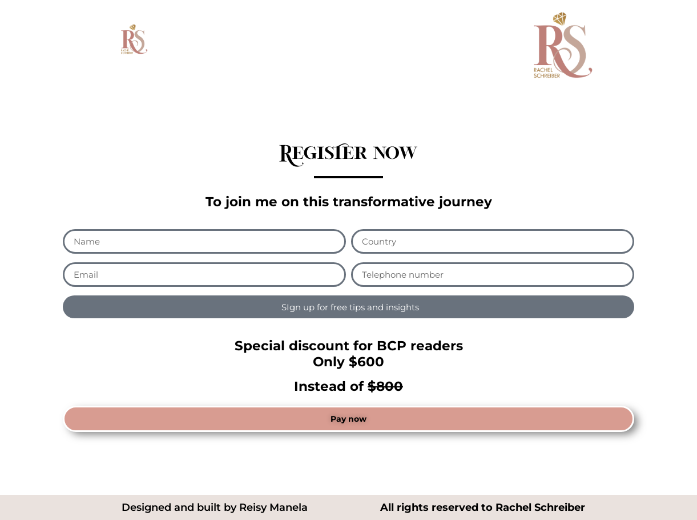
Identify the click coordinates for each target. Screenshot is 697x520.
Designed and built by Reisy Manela (215, 507)
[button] (348, 419)
